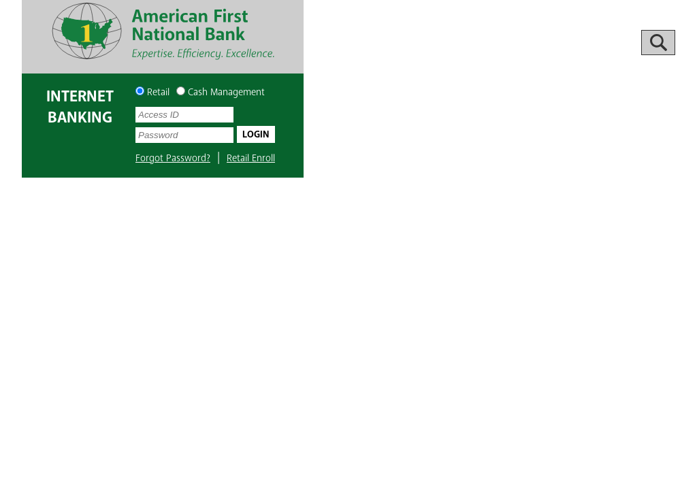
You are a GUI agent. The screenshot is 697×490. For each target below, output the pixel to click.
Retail (152, 92)
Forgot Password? (172, 158)
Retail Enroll (251, 158)
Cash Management (220, 92)
